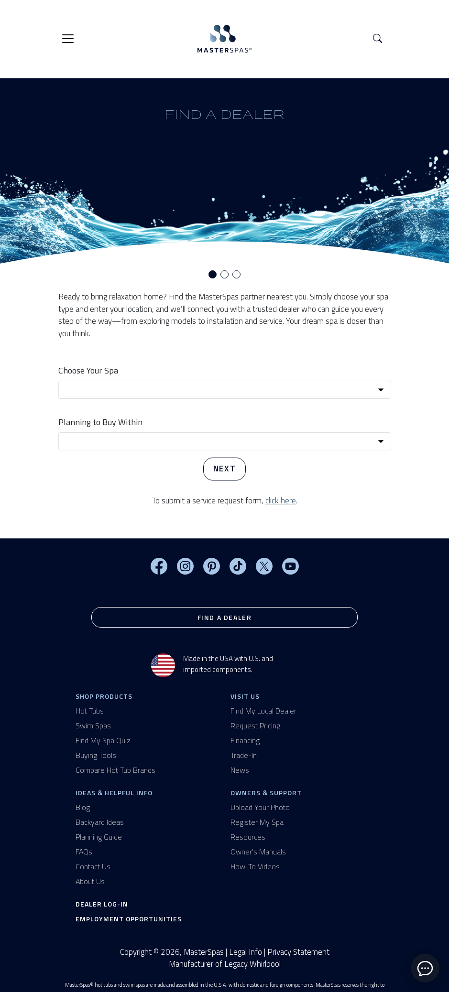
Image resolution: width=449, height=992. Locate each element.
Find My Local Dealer (263, 710)
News (239, 770)
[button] (377, 39)
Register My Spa (257, 822)
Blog (83, 807)
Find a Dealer (224, 617)
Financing (245, 740)
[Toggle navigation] (67, 39)
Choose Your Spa (88, 370)
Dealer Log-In (102, 904)
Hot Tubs (90, 710)
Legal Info (245, 952)
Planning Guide (99, 837)
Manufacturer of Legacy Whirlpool (225, 964)
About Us (90, 881)
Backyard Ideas (100, 822)
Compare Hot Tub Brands (115, 770)
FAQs (84, 851)
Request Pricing (255, 725)
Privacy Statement (298, 952)
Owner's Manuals (258, 851)
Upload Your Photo (260, 807)
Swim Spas (93, 725)
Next (224, 468)
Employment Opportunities (129, 919)
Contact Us (93, 866)
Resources (247, 837)
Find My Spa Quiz (103, 740)
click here (280, 500)
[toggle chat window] (425, 968)
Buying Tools (96, 755)
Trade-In (243, 755)
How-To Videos (255, 866)
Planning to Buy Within (100, 422)
